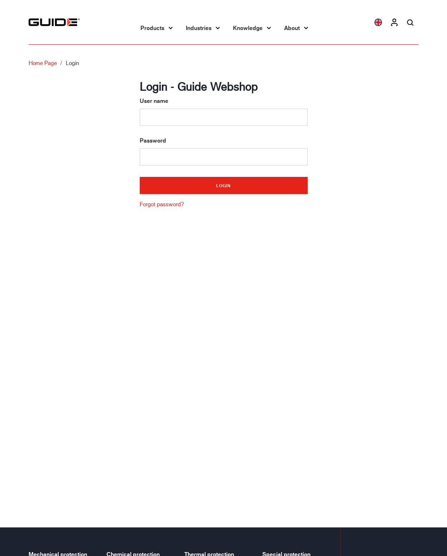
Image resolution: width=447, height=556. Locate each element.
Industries (199, 27)
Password (153, 140)
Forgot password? (162, 203)
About (292, 27)
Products (152, 27)
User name (154, 101)
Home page (43, 62)
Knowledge (248, 27)
